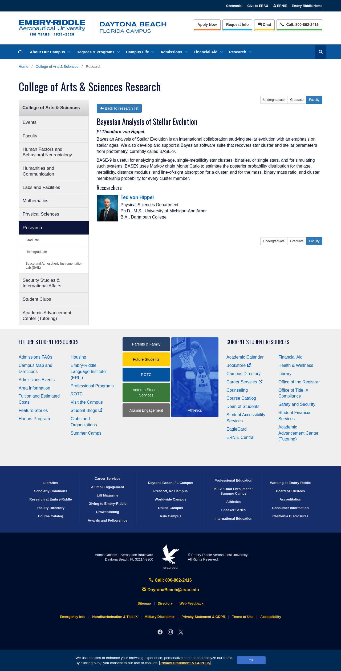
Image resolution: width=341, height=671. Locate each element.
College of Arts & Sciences (57, 67)
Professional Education (233, 480)
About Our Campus (50, 52)
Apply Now (207, 24)
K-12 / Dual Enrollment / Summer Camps (233, 491)
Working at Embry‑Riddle (290, 483)
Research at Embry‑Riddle (50, 499)
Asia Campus (170, 516)
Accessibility (270, 617)
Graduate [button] (296, 100)
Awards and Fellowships (107, 520)
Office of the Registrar (299, 382)
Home (23, 67)
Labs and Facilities (41, 187)
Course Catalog (241, 398)
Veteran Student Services (146, 392)
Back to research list (119, 108)
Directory (165, 603)
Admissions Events (37, 380)
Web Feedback (191, 603)
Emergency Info (73, 617)
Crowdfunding (107, 512)
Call (299, 24)
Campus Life (140, 52)
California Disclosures (290, 516)
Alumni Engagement (146, 410)
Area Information (34, 388)
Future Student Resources (49, 342)
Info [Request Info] (237, 24)
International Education (233, 519)
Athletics (233, 502)
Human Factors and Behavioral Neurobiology (47, 152)
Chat (264, 24)
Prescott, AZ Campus (170, 491)
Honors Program (34, 418)
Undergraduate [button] (274, 100)
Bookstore (238, 365)
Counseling (237, 390)
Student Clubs (37, 299)
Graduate (32, 240)
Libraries (50, 483)
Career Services (244, 382)
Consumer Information (290, 508)
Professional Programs (92, 386)
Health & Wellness (295, 365)
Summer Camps (86, 433)
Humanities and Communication (38, 171)
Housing (78, 357)
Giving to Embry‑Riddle (108, 504)
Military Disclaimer (159, 617)
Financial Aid (208, 52)
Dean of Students (242, 406)
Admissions (173, 52)
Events (29, 122)
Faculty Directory (51, 508)
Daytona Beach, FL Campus (170, 483)
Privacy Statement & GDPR (185, 663)
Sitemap (144, 603)
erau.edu (170, 557)
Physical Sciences (41, 214)
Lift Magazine (107, 495)
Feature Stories (33, 410)
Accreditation (290, 499)
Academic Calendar (245, 357)
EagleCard (236, 429)
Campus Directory (243, 373)
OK (251, 660)
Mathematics (35, 200)
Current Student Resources (257, 342)
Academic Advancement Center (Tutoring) (47, 315)
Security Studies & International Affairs (42, 283)
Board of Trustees (290, 491)
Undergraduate (36, 252)
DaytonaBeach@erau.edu (170, 589)
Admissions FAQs (35, 357)
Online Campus (170, 508)
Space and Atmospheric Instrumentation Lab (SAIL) (54, 265)
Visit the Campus (87, 402)
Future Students (146, 359)
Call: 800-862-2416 (170, 580)
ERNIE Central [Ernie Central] (240, 437)
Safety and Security (296, 404)
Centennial (234, 6)
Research (240, 52)
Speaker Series (233, 510)
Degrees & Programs (97, 52)
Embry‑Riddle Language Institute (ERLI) (88, 371)
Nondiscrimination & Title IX (114, 617)
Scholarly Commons (50, 491)
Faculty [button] (314, 100)
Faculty (30, 135)
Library (284, 373)
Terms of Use (242, 617)
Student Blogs (87, 410)
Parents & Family (146, 344)
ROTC (77, 394)
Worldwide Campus (170, 499)
